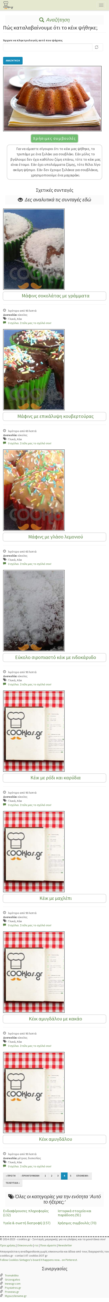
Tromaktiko (12, 1275)
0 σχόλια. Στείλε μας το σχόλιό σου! (27, 323)
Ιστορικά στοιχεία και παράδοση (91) (74, 1212)
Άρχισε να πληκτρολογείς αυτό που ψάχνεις (33, 40)
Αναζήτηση (54, 20)
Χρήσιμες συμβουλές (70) (77, 1223)
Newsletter (65, 1245)
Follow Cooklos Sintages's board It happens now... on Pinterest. (39, 1260)
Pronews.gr (12, 1292)
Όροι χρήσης (8, 1245)
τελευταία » (13, 1182)
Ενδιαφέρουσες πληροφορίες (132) (26, 1212)
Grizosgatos (12, 1279)
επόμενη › (82, 1175)
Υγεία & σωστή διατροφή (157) (26, 1223)
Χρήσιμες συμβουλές (54, 138)
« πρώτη (11, 1175)
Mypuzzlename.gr (16, 1296)
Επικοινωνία (25, 1245)
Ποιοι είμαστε (48, 1245)
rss (36, 1245)
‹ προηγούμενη (30, 1175)
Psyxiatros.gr (13, 1288)
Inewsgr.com (13, 1283)
